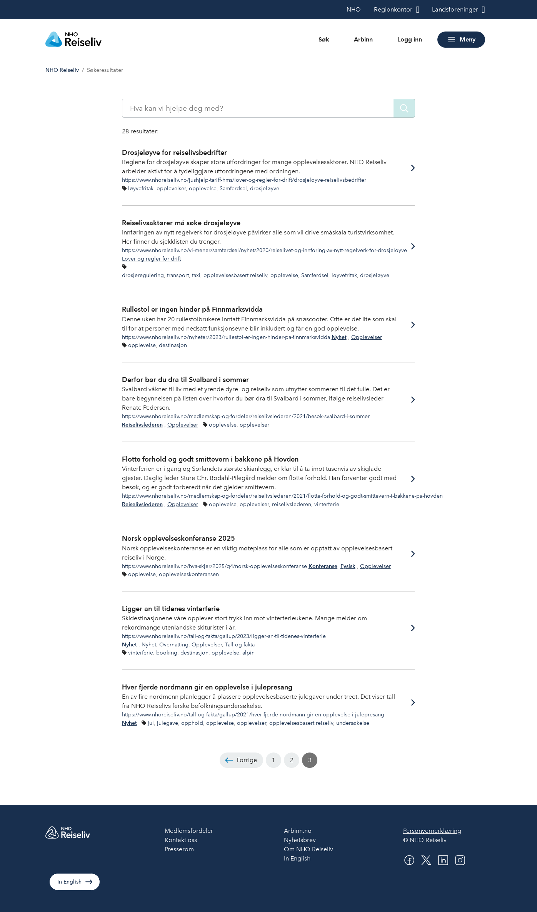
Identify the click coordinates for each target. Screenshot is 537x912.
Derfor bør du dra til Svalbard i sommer (185, 379)
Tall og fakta (240, 644)
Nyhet (339, 337)
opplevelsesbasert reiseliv (235, 275)
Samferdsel (233, 188)
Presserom (179, 849)
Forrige (247, 760)
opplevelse (203, 188)
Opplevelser (366, 337)
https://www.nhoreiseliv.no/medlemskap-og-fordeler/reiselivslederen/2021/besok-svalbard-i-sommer (246, 416)
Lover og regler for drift (151, 258)
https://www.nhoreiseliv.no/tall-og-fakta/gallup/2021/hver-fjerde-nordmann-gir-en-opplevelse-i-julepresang (253, 714)
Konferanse (323, 566)
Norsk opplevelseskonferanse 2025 (178, 538)
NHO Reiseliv (62, 70)
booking (166, 652)
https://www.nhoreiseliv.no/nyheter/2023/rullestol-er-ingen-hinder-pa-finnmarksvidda (226, 337)
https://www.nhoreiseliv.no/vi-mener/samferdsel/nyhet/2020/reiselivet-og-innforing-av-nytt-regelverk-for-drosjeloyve (264, 250)
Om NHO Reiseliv (308, 849)
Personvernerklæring (432, 830)
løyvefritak (140, 188)
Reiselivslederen (142, 425)
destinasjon (173, 345)
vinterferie (326, 504)
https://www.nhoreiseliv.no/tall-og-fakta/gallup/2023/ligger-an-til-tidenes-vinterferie (224, 636)
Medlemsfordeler (189, 830)
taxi (196, 275)
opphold (192, 722)
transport (178, 275)
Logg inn (409, 39)
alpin (248, 652)
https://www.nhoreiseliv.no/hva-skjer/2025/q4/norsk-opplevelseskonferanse (214, 566)
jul (151, 722)
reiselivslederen (291, 504)
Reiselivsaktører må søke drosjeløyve (181, 223)
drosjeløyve (264, 188)
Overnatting (173, 644)
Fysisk (347, 566)
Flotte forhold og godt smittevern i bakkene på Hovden (210, 459)
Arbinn (363, 39)
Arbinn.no (298, 830)
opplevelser (171, 188)
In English (69, 882)
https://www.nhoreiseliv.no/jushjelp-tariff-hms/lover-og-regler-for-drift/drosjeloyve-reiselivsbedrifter (244, 179)
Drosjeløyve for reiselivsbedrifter (174, 152)
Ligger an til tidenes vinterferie (171, 609)
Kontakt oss (181, 840)
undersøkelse (352, 722)
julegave (167, 722)
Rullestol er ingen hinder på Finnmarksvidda (192, 309)
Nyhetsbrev (300, 840)
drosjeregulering (143, 275)
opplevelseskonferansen (189, 574)
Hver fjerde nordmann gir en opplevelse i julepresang (207, 687)
